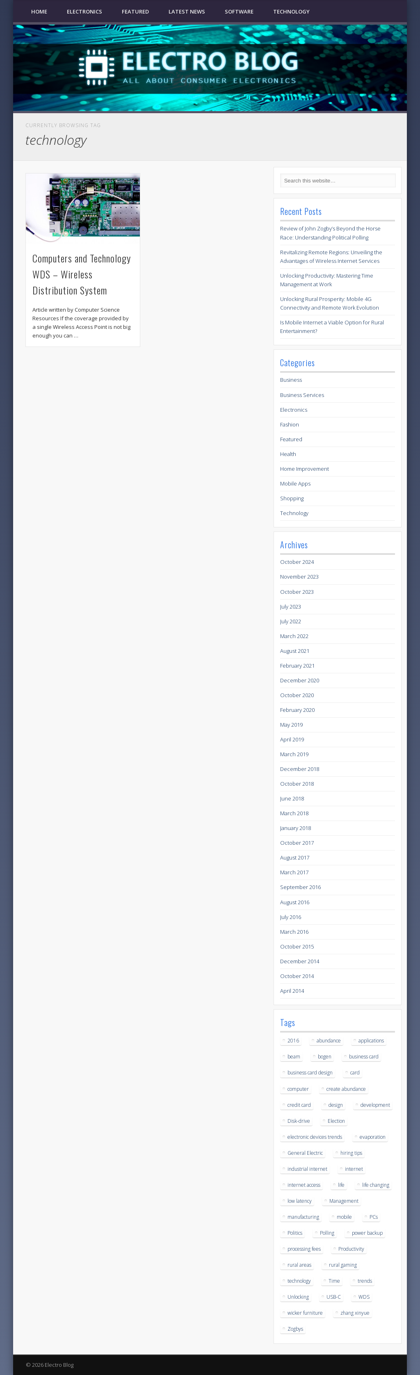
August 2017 (294, 857)
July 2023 (290, 606)
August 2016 (294, 902)
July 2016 (290, 917)
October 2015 (297, 946)
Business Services (302, 395)
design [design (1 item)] (336, 1104)
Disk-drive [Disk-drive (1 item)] (299, 1120)
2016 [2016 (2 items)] (293, 1040)
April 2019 (292, 739)
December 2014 (299, 961)
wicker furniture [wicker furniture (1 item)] (305, 1312)
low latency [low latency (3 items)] (300, 1200)
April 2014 (292, 990)
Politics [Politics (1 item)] (295, 1232)
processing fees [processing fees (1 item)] (304, 1248)
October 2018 (297, 783)
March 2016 (294, 931)
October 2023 (297, 591)
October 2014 (297, 976)
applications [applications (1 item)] (371, 1040)
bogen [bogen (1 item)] (324, 1056)
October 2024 (297, 562)
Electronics (84, 11)
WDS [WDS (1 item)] (364, 1296)
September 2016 (300, 887)
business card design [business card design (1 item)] (310, 1072)
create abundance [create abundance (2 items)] (346, 1088)
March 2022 (294, 636)
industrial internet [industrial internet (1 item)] (307, 1168)
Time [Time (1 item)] (334, 1280)
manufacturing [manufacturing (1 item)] (303, 1216)
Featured (135, 11)
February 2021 (297, 665)
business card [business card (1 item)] (364, 1056)
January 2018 (295, 828)
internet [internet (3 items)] (354, 1168)
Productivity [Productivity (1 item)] (351, 1248)
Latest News (187, 11)
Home (39, 11)
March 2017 (294, 872)
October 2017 (297, 842)
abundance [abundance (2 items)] (329, 1040)
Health (288, 454)
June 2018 (292, 798)
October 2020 (297, 695)
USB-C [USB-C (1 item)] (333, 1296)
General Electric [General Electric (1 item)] (305, 1152)
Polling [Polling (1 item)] (327, 1232)
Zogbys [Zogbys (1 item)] (295, 1328)
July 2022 (290, 621)
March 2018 (294, 813)
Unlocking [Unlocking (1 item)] (298, 1296)
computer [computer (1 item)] (298, 1088)
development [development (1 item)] (375, 1104)
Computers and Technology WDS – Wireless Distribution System (81, 274)
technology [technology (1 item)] (299, 1280)
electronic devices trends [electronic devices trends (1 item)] (315, 1136)
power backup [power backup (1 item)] (367, 1232)
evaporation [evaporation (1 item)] (373, 1136)
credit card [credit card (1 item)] (299, 1104)
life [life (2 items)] (341, 1184)
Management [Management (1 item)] (343, 1200)
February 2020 (297, 710)
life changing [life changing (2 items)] (375, 1184)
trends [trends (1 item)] (365, 1280)
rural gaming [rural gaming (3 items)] (343, 1264)
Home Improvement (304, 468)
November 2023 (299, 576)
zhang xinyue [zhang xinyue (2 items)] (355, 1312)
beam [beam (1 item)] (294, 1056)
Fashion (289, 424)
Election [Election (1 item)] (336, 1120)
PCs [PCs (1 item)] (374, 1216)
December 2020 (299, 680)
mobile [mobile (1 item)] (344, 1216)
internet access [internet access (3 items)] (304, 1184)
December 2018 (299, 769)
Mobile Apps (295, 483)
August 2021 (294, 650)
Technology (291, 11)
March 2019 (294, 754)
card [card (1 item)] (355, 1072)
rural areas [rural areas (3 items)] (299, 1264)
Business (291, 379)
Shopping (292, 498)
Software (239, 11)
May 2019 (291, 724)
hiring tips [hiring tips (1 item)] (351, 1152)
